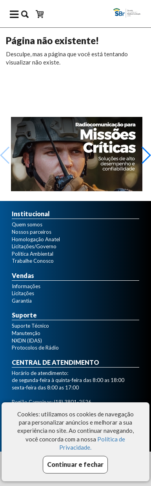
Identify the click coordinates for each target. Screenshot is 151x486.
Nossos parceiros (31, 232)
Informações (26, 286)
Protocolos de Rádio (35, 347)
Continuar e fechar (75, 464)
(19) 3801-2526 (72, 402)
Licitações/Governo (34, 246)
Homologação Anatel (36, 239)
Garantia (22, 301)
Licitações (23, 293)
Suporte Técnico (30, 326)
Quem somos (27, 224)
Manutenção (26, 333)
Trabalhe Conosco (33, 261)
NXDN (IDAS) (27, 340)
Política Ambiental (32, 254)
